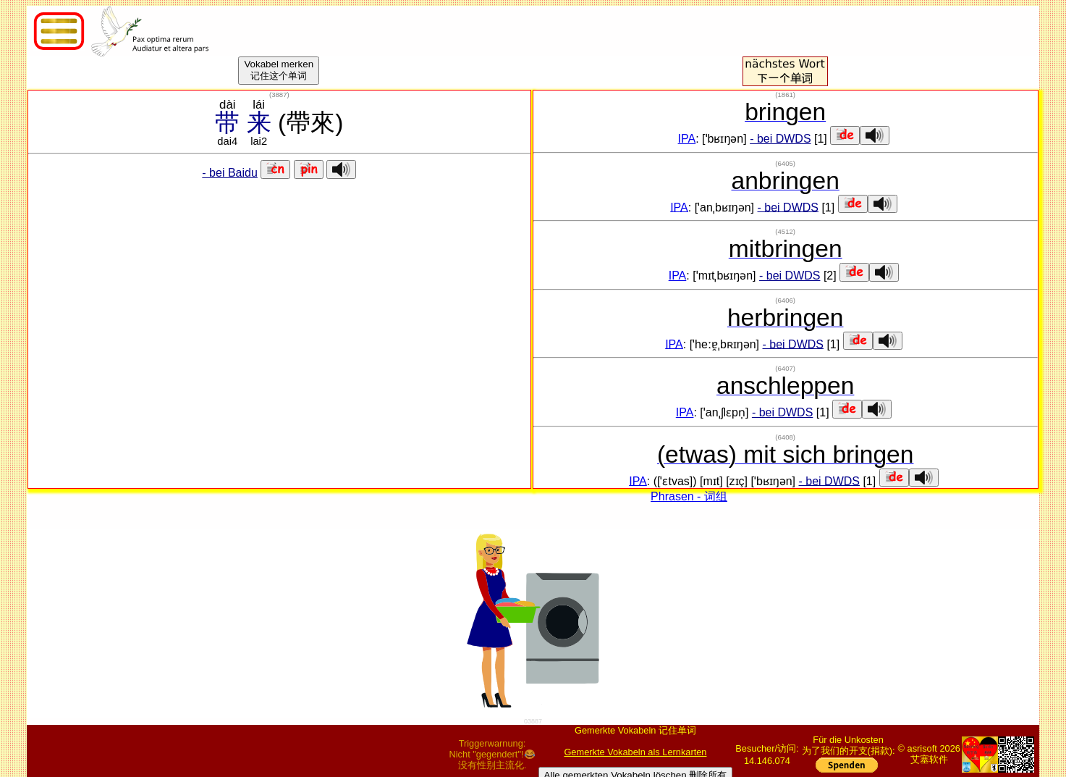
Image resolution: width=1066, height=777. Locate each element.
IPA (687, 139)
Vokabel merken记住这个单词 (278, 70)
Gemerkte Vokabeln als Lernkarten (635, 752)
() (279, 94)
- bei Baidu (230, 173)
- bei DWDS (780, 139)
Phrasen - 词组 (689, 496)
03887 (533, 721)
